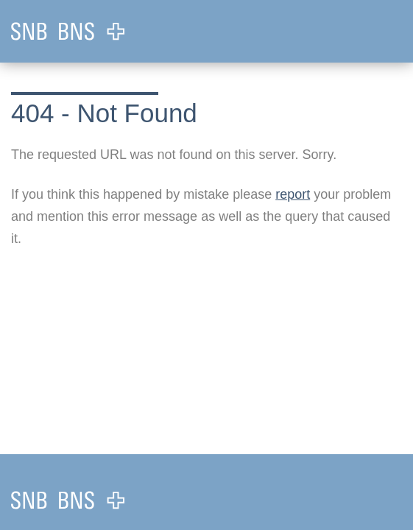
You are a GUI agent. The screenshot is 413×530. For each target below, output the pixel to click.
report (292, 194)
